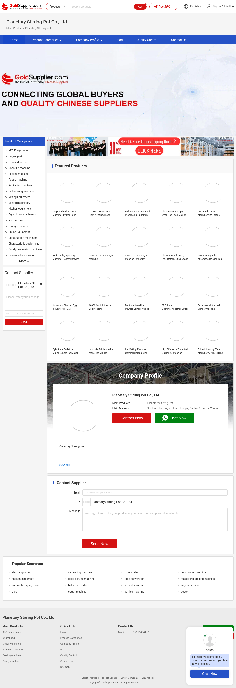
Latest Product (89, 678)
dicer (15, 591)
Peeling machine (19, 173)
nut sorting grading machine (198, 578)
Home (14, 40)
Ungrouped (15, 156)
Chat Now (209, 674)
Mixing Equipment (19, 197)
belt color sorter (77, 585)
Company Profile (89, 40)
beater (185, 591)
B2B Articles (148, 678)
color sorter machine (193, 572)
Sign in (217, 6)
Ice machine (16, 220)
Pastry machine (18, 179)
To (77, 502)
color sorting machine (81, 578)
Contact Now (132, 418)
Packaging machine (20, 185)
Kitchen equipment (20, 208)
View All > (65, 465)
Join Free (228, 6)
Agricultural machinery (22, 214)
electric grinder (21, 572)
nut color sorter (134, 585)
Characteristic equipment (24, 243)
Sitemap (65, 667)
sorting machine (134, 591)
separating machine (80, 572)
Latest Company (129, 678)
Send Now (99, 543)
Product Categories (47, 40)
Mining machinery (19, 202)
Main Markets (120, 408)
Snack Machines (18, 162)
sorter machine (77, 591)
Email (75, 492)
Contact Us (178, 40)
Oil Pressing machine (21, 191)
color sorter (131, 572)
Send (24, 321)
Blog (120, 40)
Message (73, 511)
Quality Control (147, 40)
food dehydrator (134, 578)
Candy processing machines (26, 249)
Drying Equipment (19, 231)
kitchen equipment (23, 578)
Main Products (121, 403)
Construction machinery (23, 237)
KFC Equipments (19, 150)
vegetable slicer (190, 585)
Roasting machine (19, 167)
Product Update (109, 678)
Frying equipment (19, 226)
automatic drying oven (25, 585)
